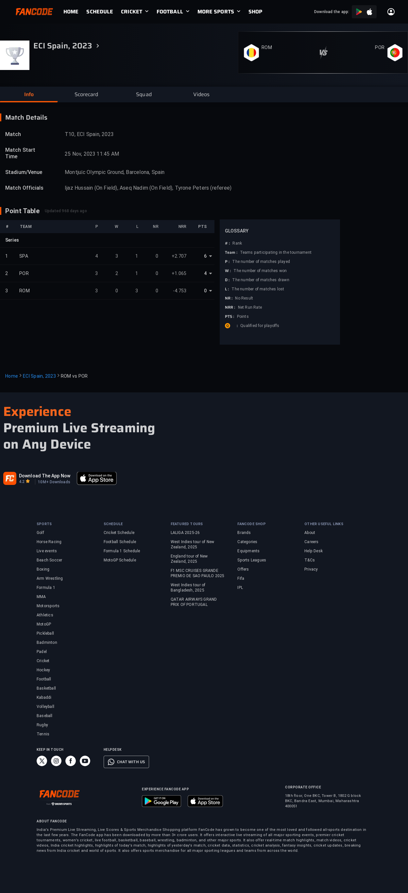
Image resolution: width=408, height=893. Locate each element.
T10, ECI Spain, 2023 (89, 134)
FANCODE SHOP (251, 524)
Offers (243, 569)
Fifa (240, 578)
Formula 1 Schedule (122, 551)
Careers (311, 542)
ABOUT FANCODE (52, 821)
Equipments (248, 551)
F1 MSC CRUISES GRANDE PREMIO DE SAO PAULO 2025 (198, 573)
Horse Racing (49, 542)
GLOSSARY (236, 230)
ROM (267, 47)
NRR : (230, 307)
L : (227, 289)
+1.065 (179, 273)
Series (12, 240)
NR (155, 226)
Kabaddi (44, 697)
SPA (23, 256)
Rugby (42, 725)
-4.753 (180, 290)
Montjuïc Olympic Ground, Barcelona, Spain (115, 172)
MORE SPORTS (215, 12)
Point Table (22, 211)
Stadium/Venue (23, 172)
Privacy (311, 569)
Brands (244, 532)
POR (379, 47)
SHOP (255, 12)
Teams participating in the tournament (276, 252)
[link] (74, 12)
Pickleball (45, 633)
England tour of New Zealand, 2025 (189, 559)
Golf (40, 532)
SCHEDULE (99, 12)
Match (13, 134)
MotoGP (44, 624)
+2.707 (179, 256)
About (309, 532)
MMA (41, 596)
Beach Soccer (49, 560)
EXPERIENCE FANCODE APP (165, 789)
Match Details (26, 117)
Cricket (43, 661)
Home (11, 376)
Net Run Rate (250, 307)
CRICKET (131, 12)
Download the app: (331, 11)
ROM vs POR (74, 376)
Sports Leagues (251, 560)
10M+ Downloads (54, 482)
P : (227, 261)
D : (227, 280)
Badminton (47, 642)
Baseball (45, 715)
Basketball (46, 688)
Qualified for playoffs (259, 325)
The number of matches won (260, 270)
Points (243, 316)
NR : (228, 298)
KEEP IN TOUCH (50, 749)
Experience (37, 411)
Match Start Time (20, 153)
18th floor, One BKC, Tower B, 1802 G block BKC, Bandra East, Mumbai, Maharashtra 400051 (323, 801)
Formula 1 (46, 587)
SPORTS (44, 524)
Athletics (45, 615)
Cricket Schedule (119, 532)
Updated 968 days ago (66, 211)
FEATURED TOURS (187, 524)
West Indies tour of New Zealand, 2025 (192, 544)
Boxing (43, 569)
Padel (42, 651)
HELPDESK (113, 749)
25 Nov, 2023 (80, 154)
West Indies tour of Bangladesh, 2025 (188, 587)
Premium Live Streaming (79, 428)
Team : (231, 252)
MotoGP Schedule (120, 560)
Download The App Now (44, 475)
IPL (240, 587)
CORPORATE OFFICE (303, 787)
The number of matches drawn (260, 280)
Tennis (43, 734)
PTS (202, 226)
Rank (237, 243)
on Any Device (47, 444)
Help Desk (313, 551)
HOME (70, 12)
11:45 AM (107, 154)
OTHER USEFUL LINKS (323, 524)
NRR (182, 226)
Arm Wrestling (50, 578)
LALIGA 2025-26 (185, 532)
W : (228, 270)
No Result (244, 298)
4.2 (22, 481)
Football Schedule (120, 542)
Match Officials (24, 188)
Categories (247, 542)
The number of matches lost (257, 289)
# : (227, 243)
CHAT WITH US (131, 761)
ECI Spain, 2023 (39, 376)
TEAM (26, 226)
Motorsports (48, 606)
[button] (29, 94)
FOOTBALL (170, 12)
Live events (47, 551)
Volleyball (45, 706)
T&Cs (309, 560)
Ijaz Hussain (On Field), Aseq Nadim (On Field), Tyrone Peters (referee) (148, 188)
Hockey (43, 670)
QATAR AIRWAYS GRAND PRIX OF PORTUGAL (194, 602)
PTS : (229, 316)
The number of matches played (261, 261)
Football (44, 679)
